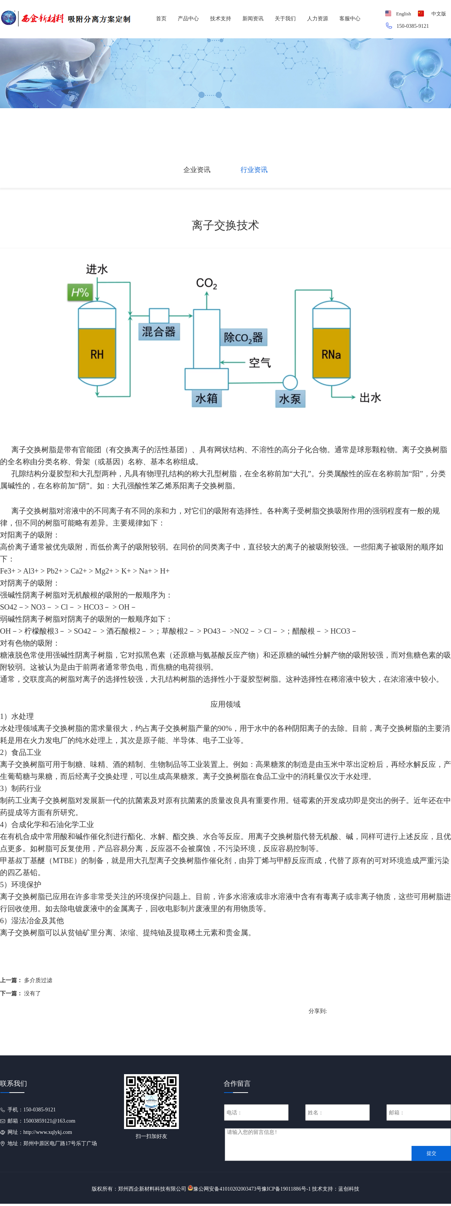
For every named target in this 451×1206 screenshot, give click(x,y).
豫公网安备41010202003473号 (227, 1189)
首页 (161, 18)
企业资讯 (196, 170)
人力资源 (317, 18)
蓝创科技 (348, 1189)
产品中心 (188, 18)
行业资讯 (254, 170)
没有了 (32, 993)
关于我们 (285, 18)
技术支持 (220, 18)
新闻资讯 (252, 18)
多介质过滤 (38, 980)
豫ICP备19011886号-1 (286, 1189)
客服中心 (349, 18)
